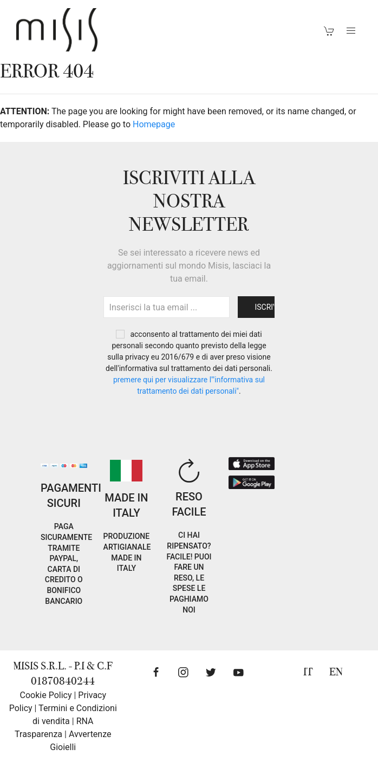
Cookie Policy (46, 695)
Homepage (154, 124)
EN (336, 672)
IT (308, 672)
